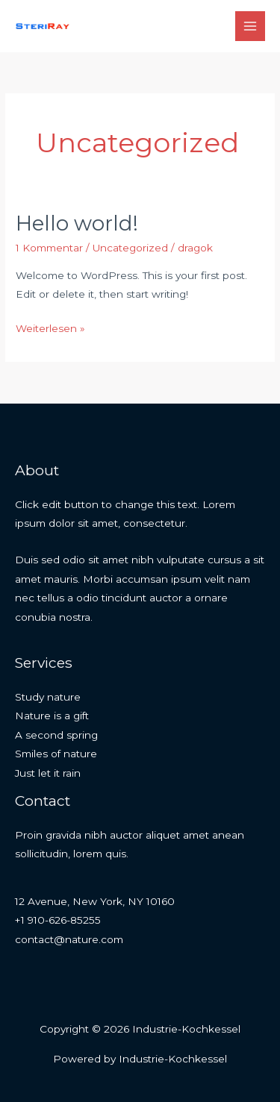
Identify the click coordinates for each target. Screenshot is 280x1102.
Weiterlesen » (50, 326)
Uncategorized (130, 248)
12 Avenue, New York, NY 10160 (95, 901)
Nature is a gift (52, 715)
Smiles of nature (56, 754)
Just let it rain (48, 773)
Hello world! (77, 223)
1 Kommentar (49, 248)
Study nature (48, 697)
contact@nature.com (69, 939)
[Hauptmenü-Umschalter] (250, 26)
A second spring (56, 735)
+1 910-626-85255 (58, 920)
